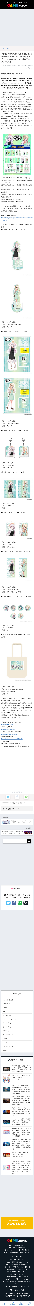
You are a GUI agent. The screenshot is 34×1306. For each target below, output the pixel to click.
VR (4, 1011)
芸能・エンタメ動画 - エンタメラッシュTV (17, 1286)
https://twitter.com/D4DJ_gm (9, 734)
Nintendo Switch (8, 1000)
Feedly (19, 906)
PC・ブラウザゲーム (9, 1019)
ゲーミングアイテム (9, 1034)
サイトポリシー (11, 1250)
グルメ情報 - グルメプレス (18, 1259)
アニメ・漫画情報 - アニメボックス (17, 1262)
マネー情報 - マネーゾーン (18, 1274)
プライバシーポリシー (18, 1247)
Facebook (14, 906)
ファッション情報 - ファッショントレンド (17, 1267)
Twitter (8, 906)
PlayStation (6, 1004)
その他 (5, 1050)
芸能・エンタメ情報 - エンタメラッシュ (18, 1264)
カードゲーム (7, 1023)
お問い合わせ (25, 1250)
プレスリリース (20, 803)
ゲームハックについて (18, 1245)
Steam (5, 1007)
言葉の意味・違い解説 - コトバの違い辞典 (17, 1296)
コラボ (12, 803)
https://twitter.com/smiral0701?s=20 (12, 739)
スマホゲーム (7, 1015)
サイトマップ (26, 1252)
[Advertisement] (17, 27)
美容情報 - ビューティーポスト (17, 1269)
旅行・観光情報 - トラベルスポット (17, 1276)
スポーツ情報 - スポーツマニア (17, 1272)
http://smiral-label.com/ (8, 729)
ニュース (6, 1042)
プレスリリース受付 (12, 1252)
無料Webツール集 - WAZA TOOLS (17, 1293)
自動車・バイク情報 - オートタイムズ (17, 1279)
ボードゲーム (7, 1027)
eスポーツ (6, 1031)
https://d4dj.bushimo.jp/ (8, 724)
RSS (26, 906)
